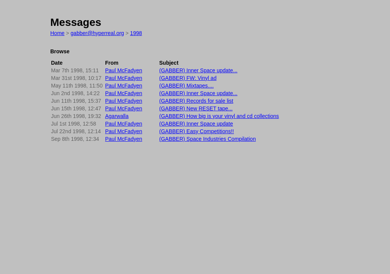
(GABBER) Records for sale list (196, 101)
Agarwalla (116, 116)
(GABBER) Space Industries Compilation (207, 139)
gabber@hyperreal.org (97, 33)
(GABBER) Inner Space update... (198, 70)
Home (57, 33)
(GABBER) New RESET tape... (196, 108)
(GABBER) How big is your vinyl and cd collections (219, 116)
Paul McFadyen (123, 70)
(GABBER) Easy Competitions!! (196, 131)
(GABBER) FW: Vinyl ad (187, 78)
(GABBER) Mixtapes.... (186, 86)
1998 (136, 33)
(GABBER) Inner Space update (196, 124)
